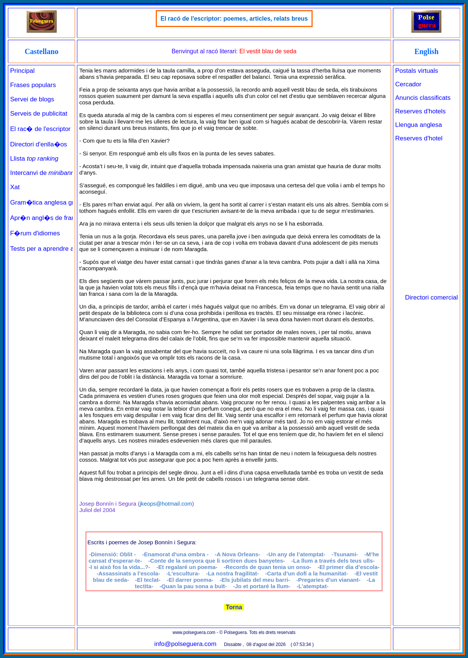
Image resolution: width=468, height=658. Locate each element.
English (426, 51)
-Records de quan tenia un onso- (267, 567)
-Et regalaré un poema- (187, 567)
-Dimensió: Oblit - (112, 554)
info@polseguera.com (185, 643)
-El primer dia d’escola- (348, 567)
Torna (234, 607)
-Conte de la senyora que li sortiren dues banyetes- (216, 560)
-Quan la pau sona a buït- (193, 586)
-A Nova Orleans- (237, 554)
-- (261, 586)
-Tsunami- (345, 554)
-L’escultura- (183, 573)
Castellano (42, 51)
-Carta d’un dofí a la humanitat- (306, 573)
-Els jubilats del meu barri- (255, 580)
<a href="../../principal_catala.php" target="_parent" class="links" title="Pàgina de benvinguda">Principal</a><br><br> (41, 292)
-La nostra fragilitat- (232, 573)
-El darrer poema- (190, 580)
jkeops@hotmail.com (166, 503)
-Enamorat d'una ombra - (175, 554)
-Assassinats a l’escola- (128, 573)
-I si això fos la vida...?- (119, 567)
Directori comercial (431, 297)
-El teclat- (148, 580)
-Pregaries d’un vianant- (328, 580)
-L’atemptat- (312, 586)
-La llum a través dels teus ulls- (333, 560)
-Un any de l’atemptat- (295, 554)
